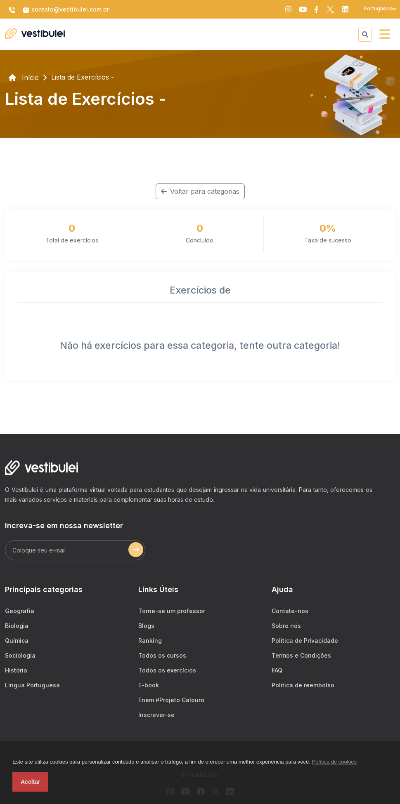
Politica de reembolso (303, 685)
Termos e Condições (301, 655)
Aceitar (30, 781)
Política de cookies (334, 762)
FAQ (277, 670)
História (16, 670)
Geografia (19, 610)
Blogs (146, 625)
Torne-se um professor (171, 610)
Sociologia (20, 655)
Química (16, 640)
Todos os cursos (162, 655)
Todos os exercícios (167, 670)
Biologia (16, 625)
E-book (148, 685)
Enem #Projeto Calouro (171, 699)
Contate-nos (290, 610)
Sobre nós (286, 625)
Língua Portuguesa (32, 685)
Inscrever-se (156, 714)
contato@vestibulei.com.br (65, 10)
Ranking (150, 640)
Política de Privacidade (305, 640)
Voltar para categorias (200, 191)
